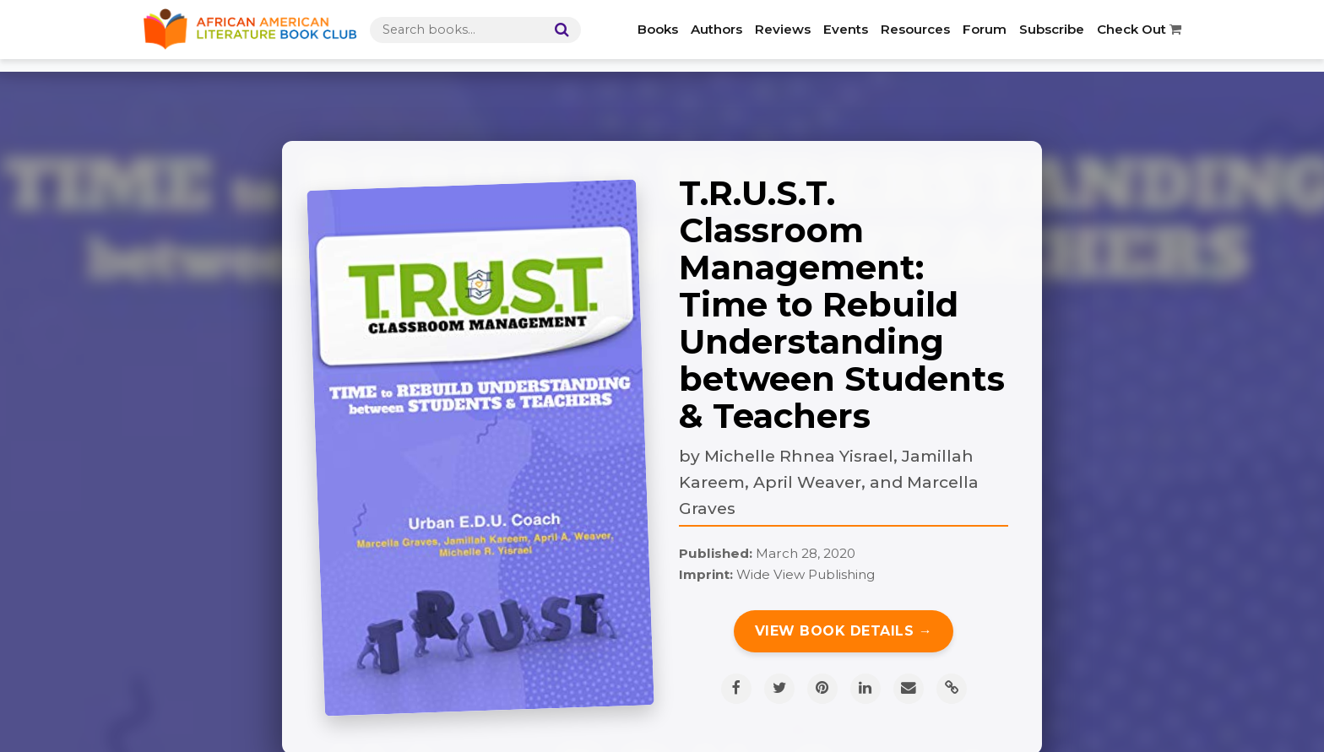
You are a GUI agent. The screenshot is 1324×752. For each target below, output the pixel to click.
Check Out (1139, 29)
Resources (915, 29)
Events (845, 29)
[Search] (558, 30)
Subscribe (1051, 29)
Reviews (783, 29)
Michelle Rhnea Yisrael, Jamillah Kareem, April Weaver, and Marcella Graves (829, 481)
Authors (716, 29)
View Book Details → (844, 631)
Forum (985, 29)
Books (658, 29)
